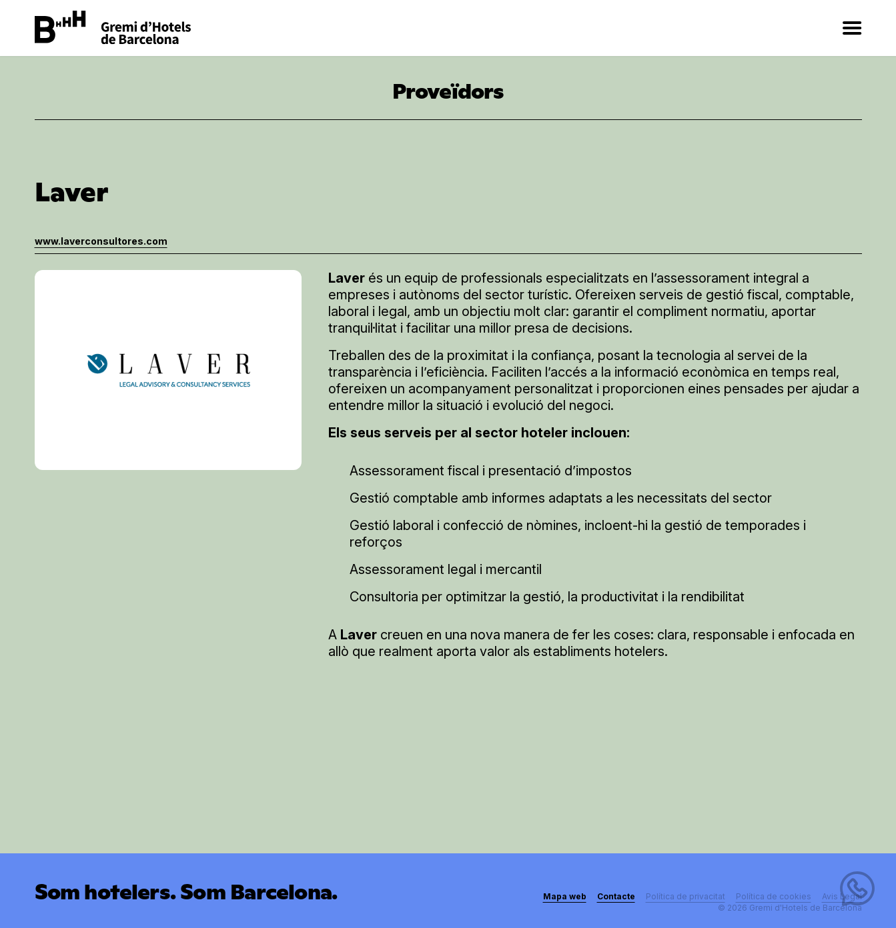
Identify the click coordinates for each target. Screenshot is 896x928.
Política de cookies (773, 896)
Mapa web (564, 896)
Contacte (616, 896)
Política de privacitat (685, 896)
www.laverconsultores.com (101, 241)
